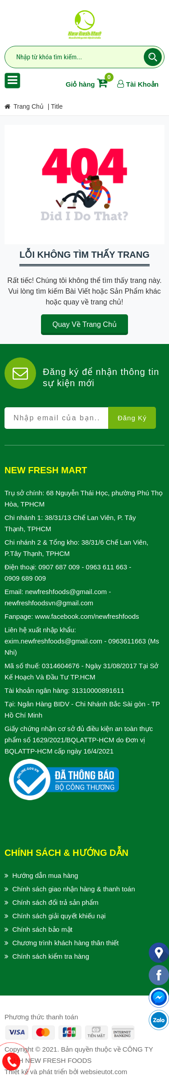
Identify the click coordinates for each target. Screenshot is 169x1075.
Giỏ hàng (88, 84)
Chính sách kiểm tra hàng (50, 956)
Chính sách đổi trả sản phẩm (55, 902)
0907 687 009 (59, 567)
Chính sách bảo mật (42, 929)
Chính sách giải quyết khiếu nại (58, 916)
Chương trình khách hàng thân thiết (65, 943)
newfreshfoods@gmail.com (66, 591)
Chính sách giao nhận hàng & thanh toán (73, 889)
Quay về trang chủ (84, 324)
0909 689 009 (25, 578)
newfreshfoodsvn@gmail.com (49, 603)
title (57, 106)
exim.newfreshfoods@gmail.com (53, 641)
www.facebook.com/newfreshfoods (87, 616)
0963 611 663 (106, 567)
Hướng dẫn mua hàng (45, 875)
